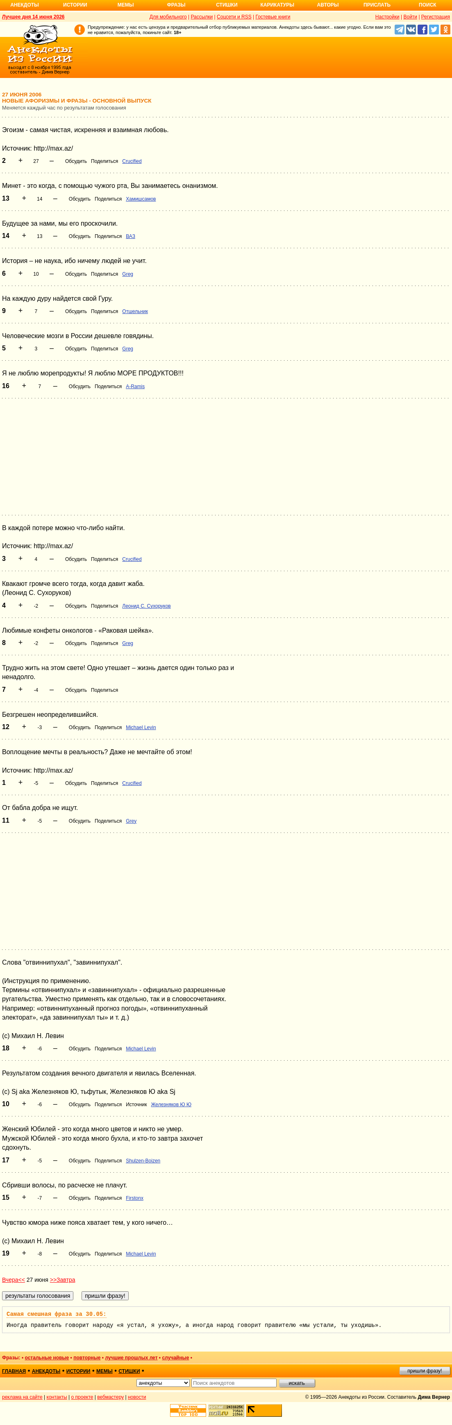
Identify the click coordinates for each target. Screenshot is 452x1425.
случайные (175, 1358)
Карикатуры (277, 5)
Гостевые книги (272, 17)
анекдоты (46, 1371)
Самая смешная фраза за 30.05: (57, 1314)
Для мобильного (168, 17)
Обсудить (76, 161)
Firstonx (134, 1198)
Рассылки (202, 17)
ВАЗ (130, 236)
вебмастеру (110, 1397)
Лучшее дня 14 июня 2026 (33, 17)
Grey (131, 821)
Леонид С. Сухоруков (146, 606)
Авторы (328, 5)
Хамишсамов (141, 199)
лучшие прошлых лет (131, 1358)
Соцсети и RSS (234, 17)
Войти (410, 17)
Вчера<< (13, 1279)
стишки (129, 1371)
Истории (75, 5)
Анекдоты (24, 5)
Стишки (226, 5)
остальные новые (47, 1358)
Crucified (131, 161)
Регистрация (435, 17)
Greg (127, 274)
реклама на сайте (22, 1397)
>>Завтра (62, 1279)
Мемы (126, 5)
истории (78, 1371)
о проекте (82, 1397)
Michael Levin (141, 727)
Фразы (176, 5)
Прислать (377, 5)
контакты (57, 1397)
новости (137, 1397)
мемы (104, 1371)
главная (14, 1371)
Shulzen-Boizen (143, 1161)
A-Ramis (135, 386)
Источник (136, 1104)
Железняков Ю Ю (171, 1104)
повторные (86, 1358)
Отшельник (135, 311)
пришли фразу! (424, 1371)
